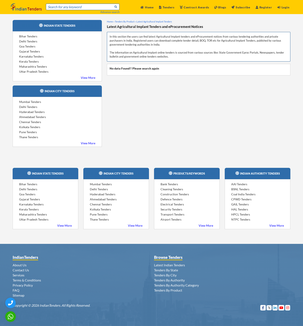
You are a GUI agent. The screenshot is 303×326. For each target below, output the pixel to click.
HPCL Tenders (240, 214)
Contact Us (21, 270)
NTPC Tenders (240, 219)
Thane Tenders (28, 137)
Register (264, 7)
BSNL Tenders (240, 189)
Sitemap (18, 295)
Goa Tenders (27, 46)
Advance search (110, 12)
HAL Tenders (239, 209)
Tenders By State (166, 270)
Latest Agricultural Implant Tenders (154, 21)
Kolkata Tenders (29, 127)
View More (88, 77)
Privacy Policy (23, 285)
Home (147, 7)
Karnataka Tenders (31, 56)
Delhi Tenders (28, 41)
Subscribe (240, 7)
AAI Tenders (239, 184)
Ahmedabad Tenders (32, 117)
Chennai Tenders (30, 122)
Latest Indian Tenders (169, 265)
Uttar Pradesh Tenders (33, 71)
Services (18, 275)
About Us (20, 265)
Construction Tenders (175, 194)
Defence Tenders (171, 199)
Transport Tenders (172, 214)
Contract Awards (194, 7)
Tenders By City (165, 275)
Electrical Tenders (172, 204)
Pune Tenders (28, 132)
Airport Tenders (171, 219)
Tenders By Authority (169, 280)
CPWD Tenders (241, 199)
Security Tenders (171, 209)
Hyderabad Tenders (32, 112)
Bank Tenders (169, 184)
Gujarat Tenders (29, 51)
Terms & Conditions (27, 280)
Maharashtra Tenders (33, 66)
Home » (110, 21)
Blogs (220, 7)
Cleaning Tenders (172, 189)
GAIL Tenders (240, 204)
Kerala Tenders (29, 61)
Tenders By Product (168, 290)
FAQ (16, 290)
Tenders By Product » (125, 21)
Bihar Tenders (28, 36)
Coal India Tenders (243, 194)
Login (283, 7)
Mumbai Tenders (30, 102)
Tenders (166, 7)
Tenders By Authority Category (176, 285)
